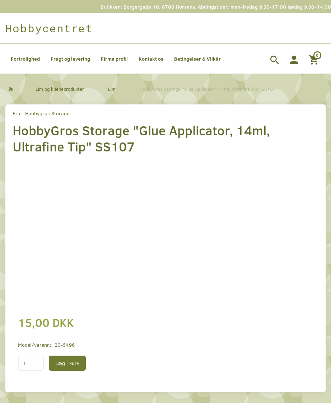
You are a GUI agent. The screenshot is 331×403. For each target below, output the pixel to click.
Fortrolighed (25, 58)
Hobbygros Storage (47, 113)
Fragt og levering (70, 58)
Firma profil (114, 58)
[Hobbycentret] (49, 28)
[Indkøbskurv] (315, 59)
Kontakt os (151, 58)
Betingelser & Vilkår (197, 58)
